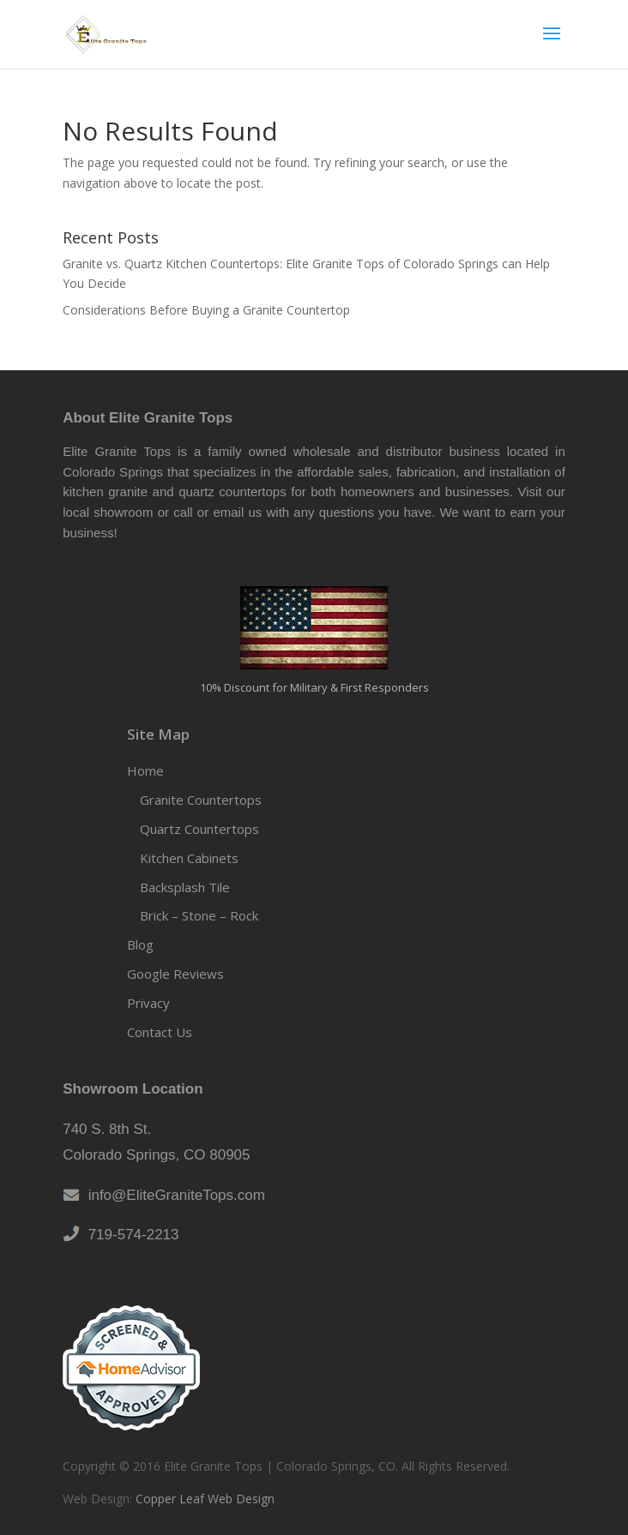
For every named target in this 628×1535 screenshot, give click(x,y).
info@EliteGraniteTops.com (172, 1195)
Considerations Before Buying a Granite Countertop (206, 310)
